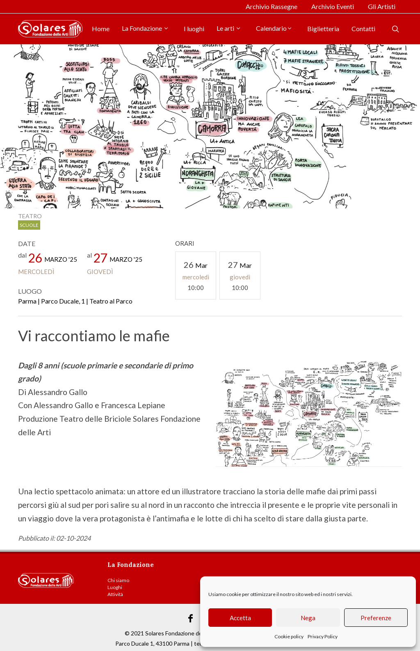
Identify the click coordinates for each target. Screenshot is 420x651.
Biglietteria (323, 28)
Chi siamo (118, 580)
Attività (115, 594)
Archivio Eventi (332, 6)
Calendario (274, 28)
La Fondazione (145, 28)
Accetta (240, 617)
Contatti (363, 28)
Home (101, 28)
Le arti (229, 28)
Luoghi (114, 587)
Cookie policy (289, 636)
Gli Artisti (381, 6)
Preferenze (376, 617)
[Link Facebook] (191, 618)
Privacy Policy (323, 636)
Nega (308, 617)
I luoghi (194, 28)
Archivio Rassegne (271, 6)
